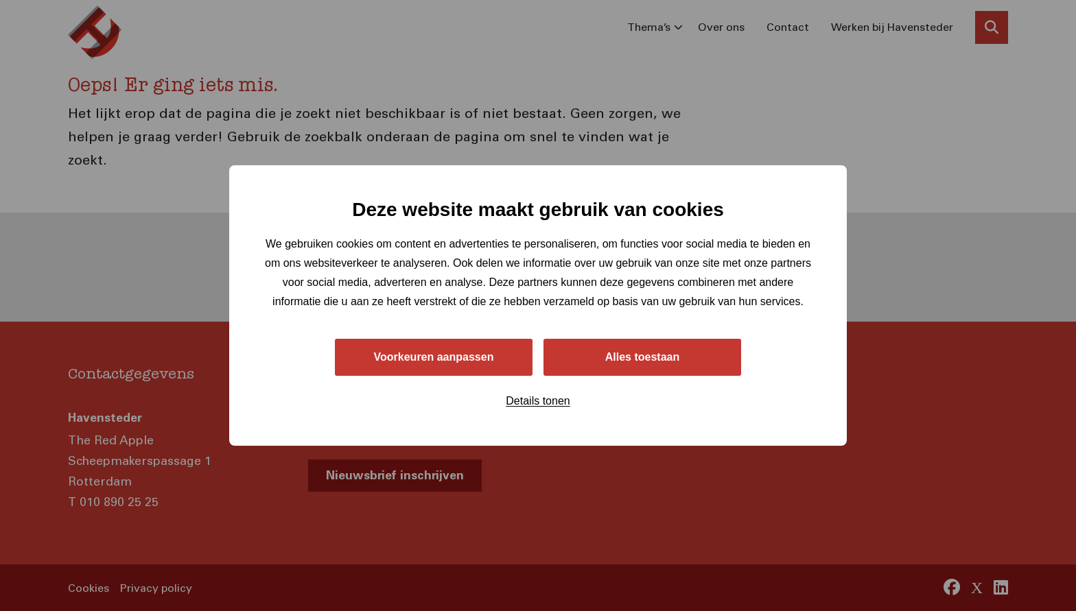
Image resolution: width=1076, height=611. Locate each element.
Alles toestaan (642, 357)
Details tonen (538, 401)
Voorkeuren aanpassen (434, 357)
